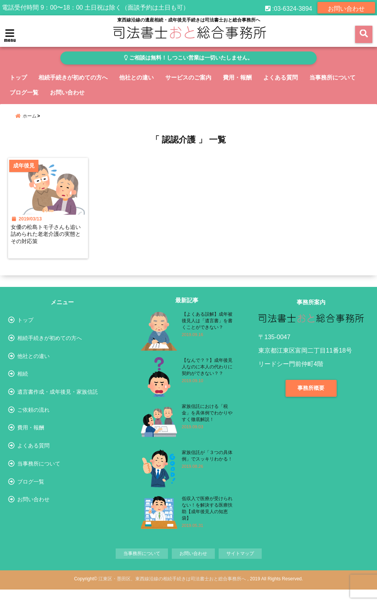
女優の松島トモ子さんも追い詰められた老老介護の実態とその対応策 (48, 240)
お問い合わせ (346, 7)
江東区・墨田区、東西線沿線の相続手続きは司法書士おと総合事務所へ (172, 592)
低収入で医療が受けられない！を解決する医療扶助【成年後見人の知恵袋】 (207, 516)
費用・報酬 (237, 77)
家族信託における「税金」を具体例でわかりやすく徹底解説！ (207, 420)
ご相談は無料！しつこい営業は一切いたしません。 (188, 58)
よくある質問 (280, 77)
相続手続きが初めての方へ (73, 77)
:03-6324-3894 (288, 7)
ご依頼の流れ (33, 435)
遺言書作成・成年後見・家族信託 (57, 414)
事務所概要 (310, 396)
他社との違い (136, 77)
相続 (22, 392)
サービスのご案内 (188, 77)
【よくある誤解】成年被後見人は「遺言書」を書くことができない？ (207, 328)
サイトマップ (243, 566)
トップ (18, 77)
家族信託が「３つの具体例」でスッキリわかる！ (207, 463)
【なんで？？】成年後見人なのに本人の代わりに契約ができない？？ (207, 374)
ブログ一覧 (24, 92)
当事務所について (332, 77)
